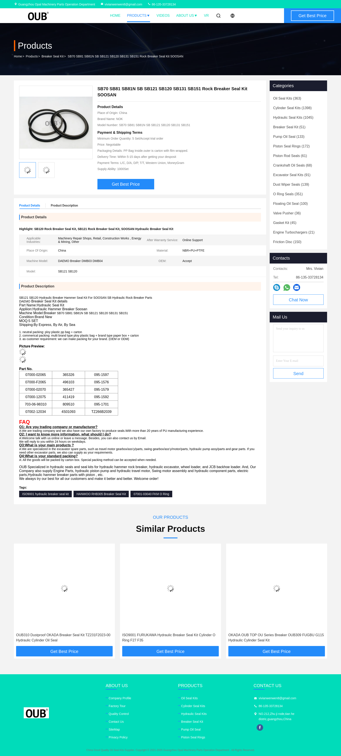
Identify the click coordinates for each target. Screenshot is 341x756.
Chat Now (298, 299)
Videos (163, 15)
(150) (287, 242)
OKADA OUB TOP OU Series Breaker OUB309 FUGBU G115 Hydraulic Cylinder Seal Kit (276, 637)
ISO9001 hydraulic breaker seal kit (45, 494)
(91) (292, 175)
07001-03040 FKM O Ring (151, 494)
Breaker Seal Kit (53, 56)
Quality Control (119, 714)
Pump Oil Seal (191, 729)
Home (115, 15)
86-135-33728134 (161, 4)
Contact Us (116, 721)
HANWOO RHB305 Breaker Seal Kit (101, 494)
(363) (287, 98)
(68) (292, 165)
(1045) (293, 117)
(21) (293, 232)
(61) (290, 156)
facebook (260, 727)
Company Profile (120, 698)
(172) (291, 146)
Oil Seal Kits (189, 698)
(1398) (292, 108)
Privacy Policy (118, 737)
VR (206, 15)
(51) (289, 127)
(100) (290, 203)
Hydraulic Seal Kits (194, 714)
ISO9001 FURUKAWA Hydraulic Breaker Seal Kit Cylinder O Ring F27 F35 (168, 637)
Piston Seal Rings (193, 737)
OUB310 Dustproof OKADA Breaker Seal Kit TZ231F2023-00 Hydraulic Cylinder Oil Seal (63, 637)
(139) (291, 184)
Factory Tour (117, 706)
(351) (288, 194)
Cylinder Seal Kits (193, 706)
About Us (186, 15)
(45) (284, 223)
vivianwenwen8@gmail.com (121, 4)
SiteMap (114, 729)
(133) (288, 137)
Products (138, 15)
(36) (287, 213)
